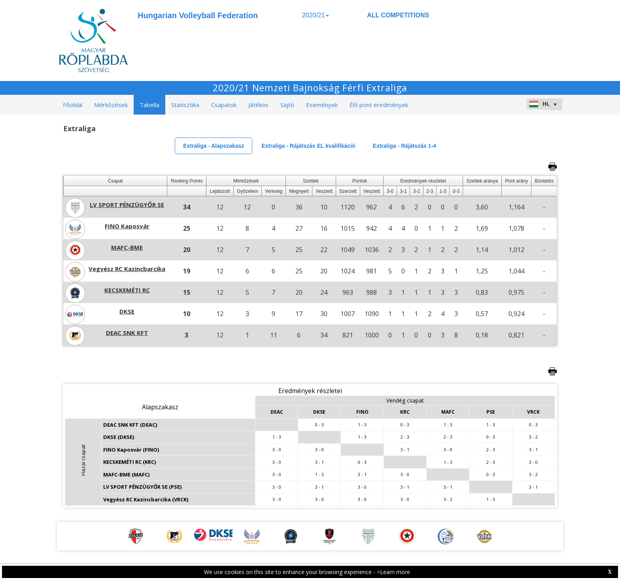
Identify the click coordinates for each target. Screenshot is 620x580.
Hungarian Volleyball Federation (198, 15)
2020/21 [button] (315, 15)
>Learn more (393, 572)
